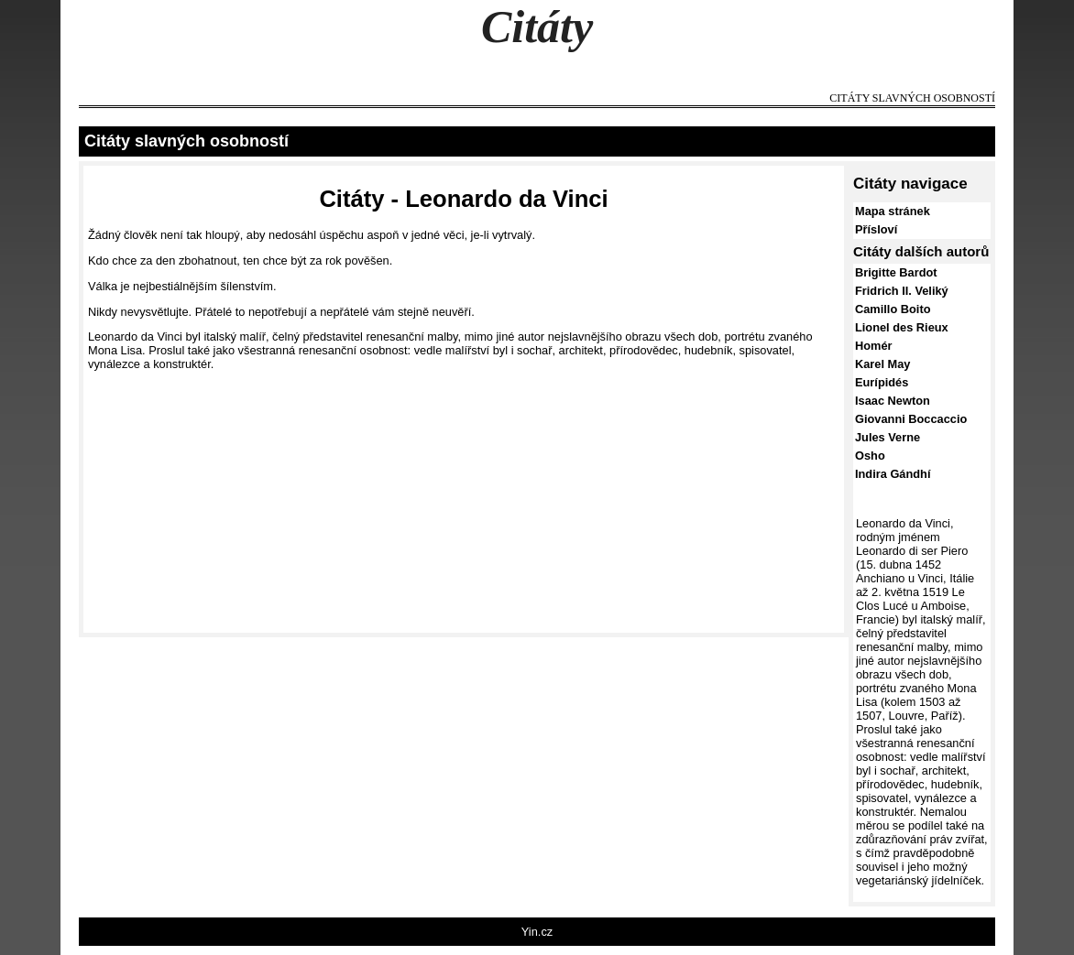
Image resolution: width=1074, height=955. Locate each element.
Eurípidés (881, 382)
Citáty (537, 26)
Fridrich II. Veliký (901, 291)
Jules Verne (887, 437)
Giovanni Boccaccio (911, 419)
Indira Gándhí (892, 474)
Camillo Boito (892, 309)
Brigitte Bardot (896, 272)
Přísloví (876, 229)
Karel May (882, 364)
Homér (874, 346)
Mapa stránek (892, 211)
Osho (870, 455)
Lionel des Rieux (901, 327)
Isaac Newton (892, 400)
